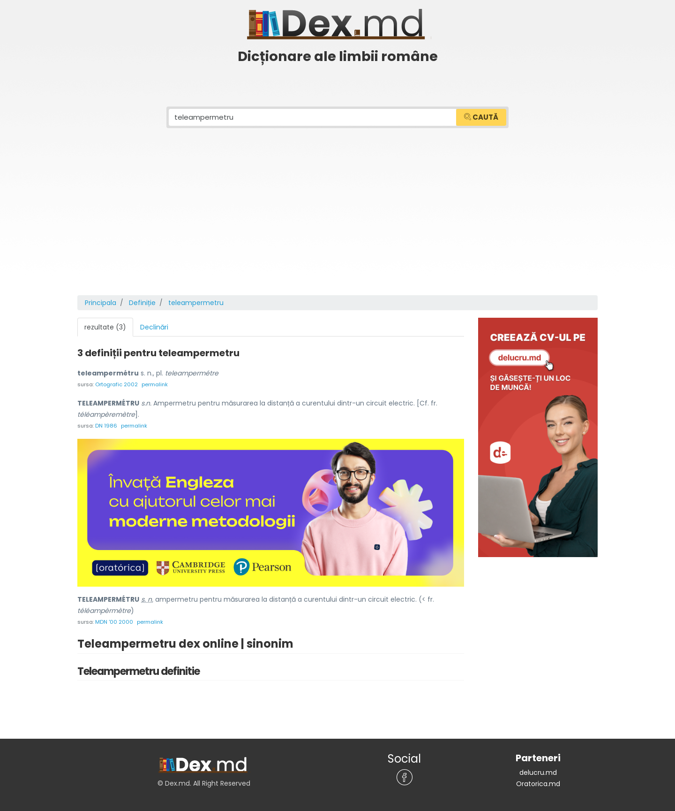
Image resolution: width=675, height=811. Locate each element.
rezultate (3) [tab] (105, 327)
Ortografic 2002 (116, 384)
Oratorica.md (538, 783)
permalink (155, 384)
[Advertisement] (337, 225)
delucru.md (538, 772)
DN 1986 (106, 425)
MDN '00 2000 (114, 622)
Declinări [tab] (154, 327)
